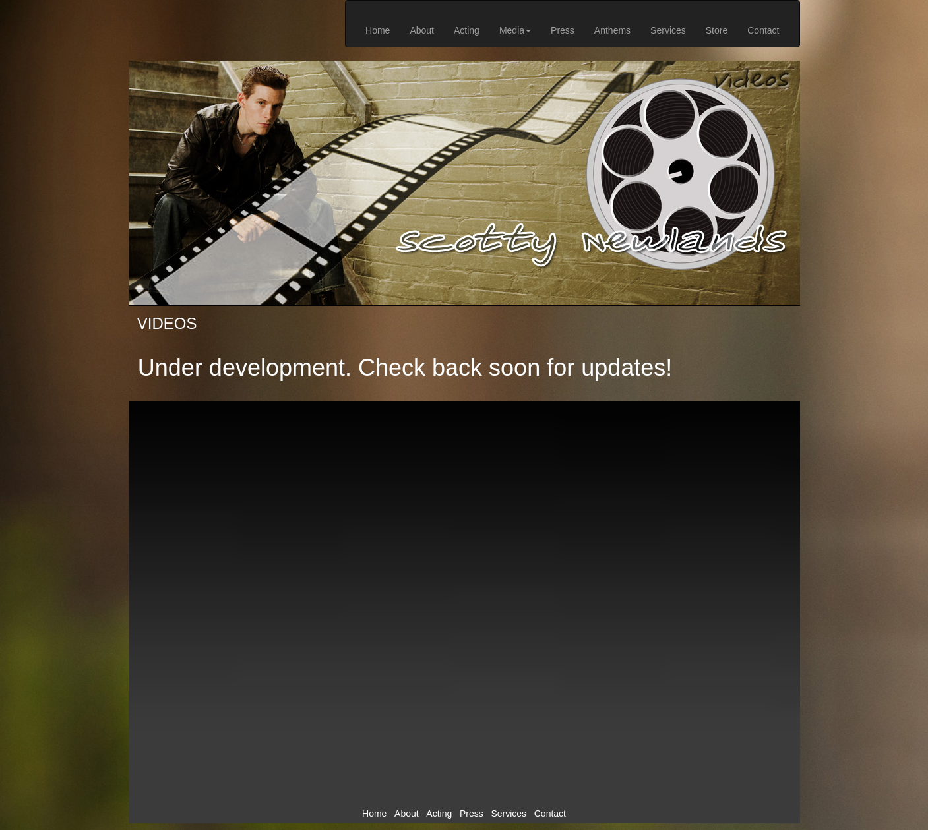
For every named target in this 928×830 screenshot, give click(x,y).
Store (716, 30)
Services (668, 30)
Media (515, 30)
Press (562, 30)
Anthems (612, 30)
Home (377, 30)
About (422, 30)
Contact (763, 30)
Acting (466, 30)
